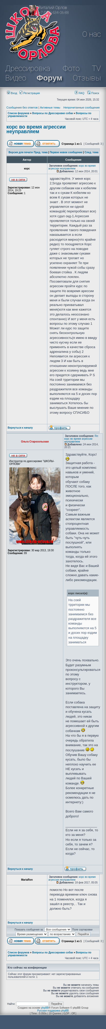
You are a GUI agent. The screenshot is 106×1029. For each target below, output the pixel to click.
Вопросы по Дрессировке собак (52, 113)
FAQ (79, 93)
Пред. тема (41, 152)
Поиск (93, 93)
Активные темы (50, 107)
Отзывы (87, 77)
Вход (12, 93)
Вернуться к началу (20, 427)
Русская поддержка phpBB (53, 1010)
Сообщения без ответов (22, 107)
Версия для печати (21, 152)
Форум (49, 78)
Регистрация (29, 93)
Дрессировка (27, 68)
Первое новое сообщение (66, 152)
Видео (15, 77)
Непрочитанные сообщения (81, 107)
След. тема (91, 152)
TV (96, 68)
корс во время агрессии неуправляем (36, 129)
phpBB (45, 1007)
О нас (91, 34)
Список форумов (18, 113)
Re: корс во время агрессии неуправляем (81, 439)
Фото (71, 68)
